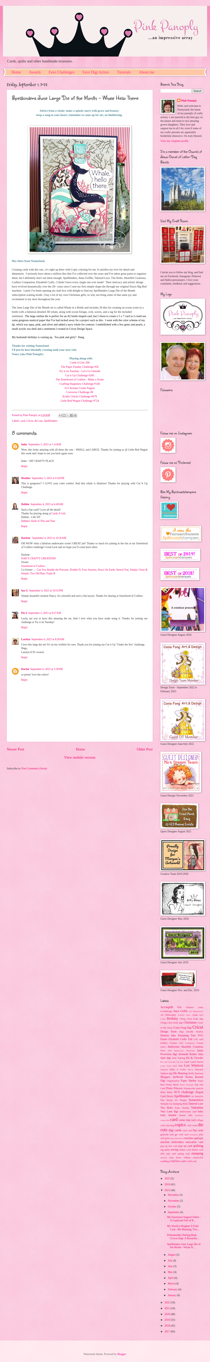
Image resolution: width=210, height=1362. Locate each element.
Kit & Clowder (194, 1057)
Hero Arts (166, 1050)
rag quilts (165, 1149)
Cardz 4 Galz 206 (80, 362)
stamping (197, 1153)
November (174, 1200)
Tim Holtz (166, 1107)
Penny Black (172, 1084)
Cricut (29, 420)
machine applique (193, 1138)
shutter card (197, 1149)
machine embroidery (172, 1142)
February (173, 1289)
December (173, 1194)
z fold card (191, 1161)
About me (146, 72)
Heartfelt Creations (192, 1046)
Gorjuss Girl (176, 1043)
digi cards (175, 1130)
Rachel (25, 669)
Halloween (173, 1046)
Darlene (26, 537)
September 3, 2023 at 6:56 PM (48, 478)
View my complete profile (174, 141)
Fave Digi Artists (95, 72)
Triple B (50, 573)
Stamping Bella (180, 1103)
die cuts (38, 420)
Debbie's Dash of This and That (38, 521)
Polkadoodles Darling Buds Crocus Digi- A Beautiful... (183, 1237)
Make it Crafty (178, 1069)
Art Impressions (196, 1011)
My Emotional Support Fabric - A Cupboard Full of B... (184, 1219)
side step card (168, 1153)
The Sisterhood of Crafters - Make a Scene (80, 379)
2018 (167, 1325)
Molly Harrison (195, 1073)
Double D (75, 569)
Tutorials (124, 72)
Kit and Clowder (168, 1062)
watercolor (198, 1157)
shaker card (185, 1149)
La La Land (183, 1062)
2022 (167, 1302)
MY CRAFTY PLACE (42, 461)
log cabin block (177, 1138)
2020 (167, 1314)
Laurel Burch (196, 1062)
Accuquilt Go (170, 1007)
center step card (187, 1120)
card (22, 420)
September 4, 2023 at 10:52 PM (46, 590)
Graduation (190, 1043)
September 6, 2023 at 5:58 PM (46, 669)
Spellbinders (51, 420)
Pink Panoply (189, 100)
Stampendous (196, 1100)
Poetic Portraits (187, 1085)
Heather (26, 478)
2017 (167, 1331)
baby (200, 1111)
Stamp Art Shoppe (176, 1100)
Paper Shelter (188, 1080)
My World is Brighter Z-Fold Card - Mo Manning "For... (183, 1228)
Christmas (190, 1022)
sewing (174, 1149)
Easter (163, 1039)
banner (182, 1115)
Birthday (172, 1018)
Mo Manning (180, 1073)
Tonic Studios (182, 1108)
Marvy (190, 1069)
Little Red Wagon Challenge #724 (79, 400)
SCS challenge (184, 1092)
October (172, 1206)
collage (199, 1120)
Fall (190, 1039)
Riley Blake (166, 1092)
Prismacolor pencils (193, 1088)
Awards (35, 72)
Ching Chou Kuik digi (191, 1018)
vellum (187, 1157)
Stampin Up (166, 1103)
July (170, 1260)
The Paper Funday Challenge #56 (80, 366)
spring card (184, 1153)
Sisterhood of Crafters (33, 566)
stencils (163, 1157)
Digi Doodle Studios (191, 1031)
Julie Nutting (178, 1058)
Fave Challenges (61, 72)
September (174, 1212)
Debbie (25, 504)
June (170, 1266)
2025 (167, 1178)
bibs (190, 1115)
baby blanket (168, 1115)
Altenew (190, 1007)
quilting (198, 1146)
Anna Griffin (180, 1011)
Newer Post (15, 749)
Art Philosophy (168, 1015)
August (172, 1254)
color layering (167, 1125)
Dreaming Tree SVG (190, 1035)
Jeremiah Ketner (187, 1054)
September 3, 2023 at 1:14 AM (44, 444)
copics (180, 1124)
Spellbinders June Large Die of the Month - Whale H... (183, 1246)
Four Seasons (89, 569)
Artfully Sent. (184, 1015)
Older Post (145, 749)
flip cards (198, 1130)
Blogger (121, 1354)
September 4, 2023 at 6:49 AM (46, 504)
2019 (167, 1319)
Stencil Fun (122, 569)
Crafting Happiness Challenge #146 (80, 383)
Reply (24, 466)
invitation (194, 1134)
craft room (192, 1125)
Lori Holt (178, 1065)
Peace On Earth (106, 569)
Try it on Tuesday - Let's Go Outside (79, 371)
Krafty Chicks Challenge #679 (80, 396)
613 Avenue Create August (80, 388)
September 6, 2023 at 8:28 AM (48, 639)
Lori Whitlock (193, 1065)
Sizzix (170, 1096)
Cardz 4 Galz (59, 513)
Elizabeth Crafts (178, 1039)
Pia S (24, 613)
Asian (195, 1015)
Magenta (164, 1069)
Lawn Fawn (166, 1066)
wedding (164, 1161)
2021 (167, 1308)
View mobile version (79, 757)
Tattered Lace (195, 1103)
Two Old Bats (37, 573)
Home (16, 72)
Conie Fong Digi (182, 1027)
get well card (181, 1134)
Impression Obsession (184, 1050)
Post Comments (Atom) (34, 768)
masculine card (194, 1142)
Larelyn (25, 639)
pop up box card (168, 1146)
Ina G (24, 590)
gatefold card (167, 1134)
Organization (173, 1080)
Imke (24, 444)
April (171, 1277)
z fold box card (177, 1161)
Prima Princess (174, 1088)
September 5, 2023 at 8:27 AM (44, 613)
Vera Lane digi (169, 1111)
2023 (167, 1190)
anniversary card (188, 1111)
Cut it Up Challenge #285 (79, 375)
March (171, 1283)
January (172, 1295)
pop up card (185, 1146)
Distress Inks (168, 1035)
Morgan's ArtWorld (171, 1077)
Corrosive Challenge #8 (79, 392)
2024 (167, 1184)
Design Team (168, 1031)
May (170, 1272)
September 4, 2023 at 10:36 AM (49, 537)
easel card (187, 1130)
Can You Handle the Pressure (52, 569)
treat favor (175, 1157)
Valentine (197, 1107)
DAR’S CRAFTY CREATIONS (38, 558)
